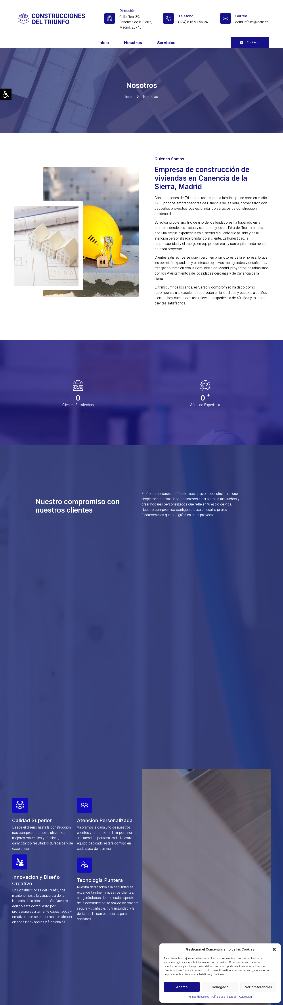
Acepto (181, 987)
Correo (241, 16)
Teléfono (185, 16)
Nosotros (133, 42)
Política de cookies (198, 997)
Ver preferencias (258, 987)
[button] (5, 94)
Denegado (220, 987)
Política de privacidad (224, 997)
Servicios (166, 42)
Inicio (103, 42)
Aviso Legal (245, 997)
